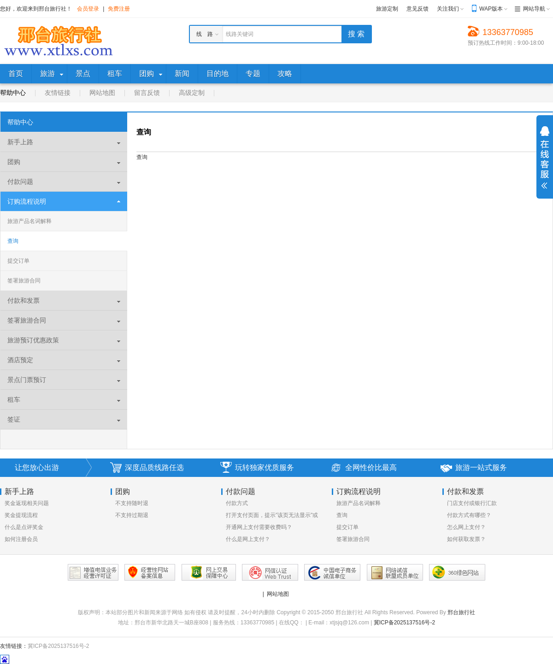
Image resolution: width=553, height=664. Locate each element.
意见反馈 (417, 9)
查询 (12, 241)
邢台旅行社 (461, 612)
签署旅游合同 (24, 280)
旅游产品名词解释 (29, 221)
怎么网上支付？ (466, 527)
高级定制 (192, 92)
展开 (544, 157)
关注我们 (448, 9)
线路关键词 (239, 34)
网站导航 (534, 9)
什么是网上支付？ (248, 539)
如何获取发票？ (466, 539)
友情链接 (58, 92)
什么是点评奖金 (24, 527)
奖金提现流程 (21, 515)
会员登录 (88, 9)
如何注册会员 (21, 539)
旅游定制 (387, 9)
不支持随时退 (131, 503)
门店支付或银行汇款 (472, 503)
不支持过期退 (131, 515)
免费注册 (119, 9)
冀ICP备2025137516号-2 (404, 622)
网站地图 (102, 92)
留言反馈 (147, 92)
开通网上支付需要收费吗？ (259, 527)
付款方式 (237, 503)
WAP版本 (491, 9)
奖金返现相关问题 (27, 503)
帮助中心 (13, 92)
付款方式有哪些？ (469, 515)
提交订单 (18, 261)
